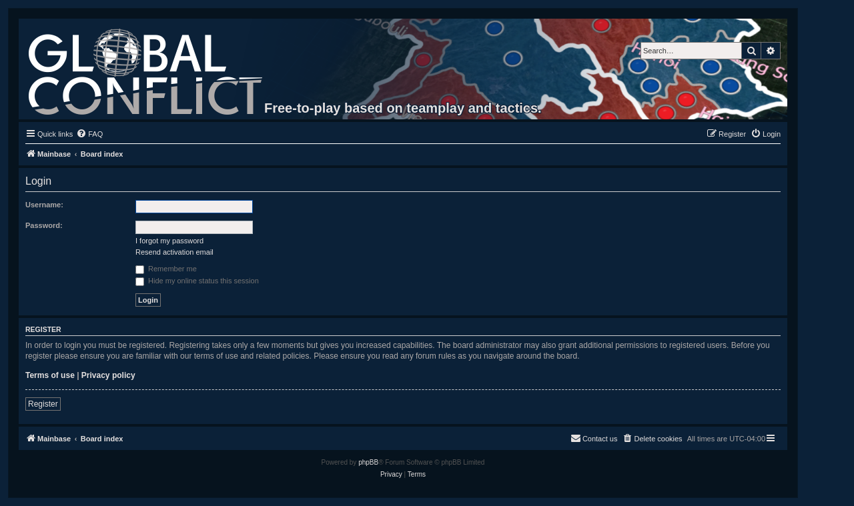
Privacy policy (108, 375)
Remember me (166, 269)
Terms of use (50, 375)
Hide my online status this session (197, 281)
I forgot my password (169, 241)
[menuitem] (89, 134)
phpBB (368, 462)
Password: (44, 225)
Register (43, 404)
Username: (44, 205)
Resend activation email (174, 252)
